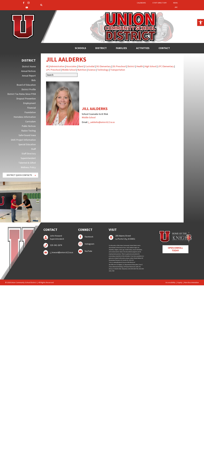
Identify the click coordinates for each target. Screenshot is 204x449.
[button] (20, 175)
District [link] (131, 66)
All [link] (47, 66)
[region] (20, 202)
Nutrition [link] (81, 69)
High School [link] (150, 66)
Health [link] (139, 66)
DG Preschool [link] (119, 66)
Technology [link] (102, 69)
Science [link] (91, 69)
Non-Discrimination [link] (191, 282)
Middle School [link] (69, 69)
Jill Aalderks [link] (95, 109)
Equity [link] (179, 282)
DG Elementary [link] (103, 66)
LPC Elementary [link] (166, 66)
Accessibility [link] (170, 282)
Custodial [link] (89, 66)
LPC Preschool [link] (53, 69)
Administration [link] (57, 66)
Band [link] (80, 66)
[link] (200, 22)
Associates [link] (71, 66)
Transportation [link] (117, 69)
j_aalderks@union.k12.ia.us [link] (101, 122)
